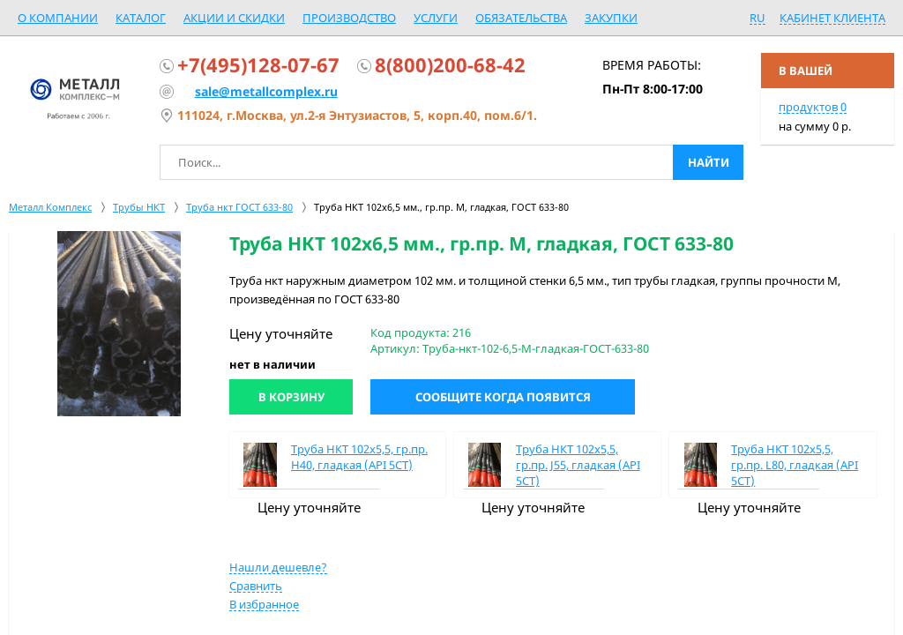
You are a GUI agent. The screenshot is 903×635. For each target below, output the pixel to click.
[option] (119, 323)
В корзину (291, 397)
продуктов (813, 107)
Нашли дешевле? (278, 567)
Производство (349, 18)
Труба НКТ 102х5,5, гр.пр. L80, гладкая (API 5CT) (794, 465)
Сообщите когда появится (503, 397)
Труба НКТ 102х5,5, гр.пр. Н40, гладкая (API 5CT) (359, 457)
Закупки (611, 18)
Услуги (436, 18)
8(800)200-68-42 (450, 64)
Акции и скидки (234, 18)
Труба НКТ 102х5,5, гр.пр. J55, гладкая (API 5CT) (578, 465)
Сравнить (255, 586)
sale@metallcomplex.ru (266, 91)
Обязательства (521, 18)
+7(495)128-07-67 (258, 64)
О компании (58, 18)
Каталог (141, 18)
